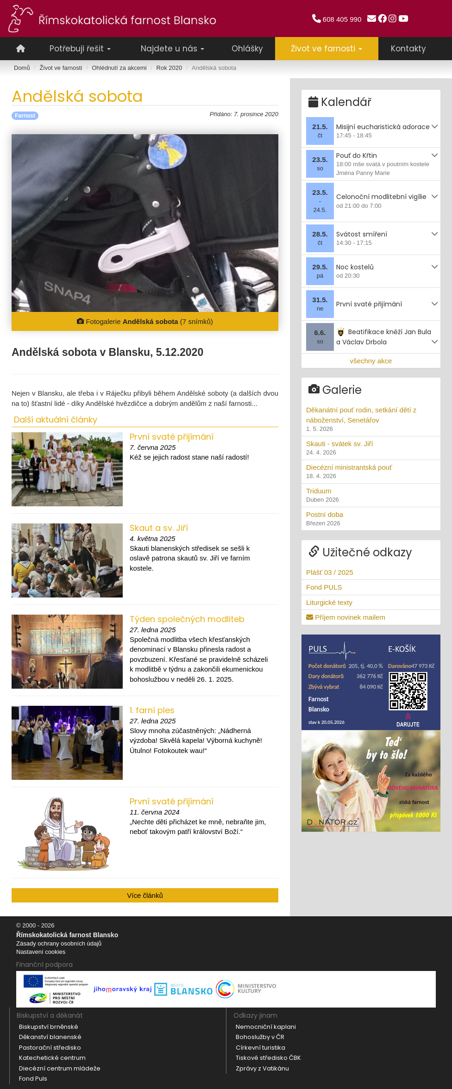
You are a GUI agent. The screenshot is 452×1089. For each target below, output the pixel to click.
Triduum (371, 493)
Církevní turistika (260, 1047)
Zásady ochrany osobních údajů (58, 943)
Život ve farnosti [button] (326, 48)
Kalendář (339, 100)
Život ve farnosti (61, 67)
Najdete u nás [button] (172, 48)
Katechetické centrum (52, 1057)
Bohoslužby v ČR (260, 1037)
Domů (22, 67)
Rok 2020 (169, 67)
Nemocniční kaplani (266, 1026)
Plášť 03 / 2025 (329, 570)
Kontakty (408, 48)
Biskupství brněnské (48, 1026)
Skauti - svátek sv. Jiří (371, 446)
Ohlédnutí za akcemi (119, 67)
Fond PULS (324, 585)
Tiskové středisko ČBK (268, 1057)
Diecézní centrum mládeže (59, 1068)
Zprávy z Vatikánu (262, 1068)
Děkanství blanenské (50, 1037)
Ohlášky (247, 48)
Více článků (145, 895)
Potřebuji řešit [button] (80, 48)
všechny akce (371, 358)
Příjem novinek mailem (345, 615)
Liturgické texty (329, 600)
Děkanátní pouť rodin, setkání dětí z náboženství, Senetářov (371, 417)
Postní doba (371, 517)
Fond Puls (33, 1078)
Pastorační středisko (50, 1047)
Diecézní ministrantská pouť (371, 470)
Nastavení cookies (40, 951)
